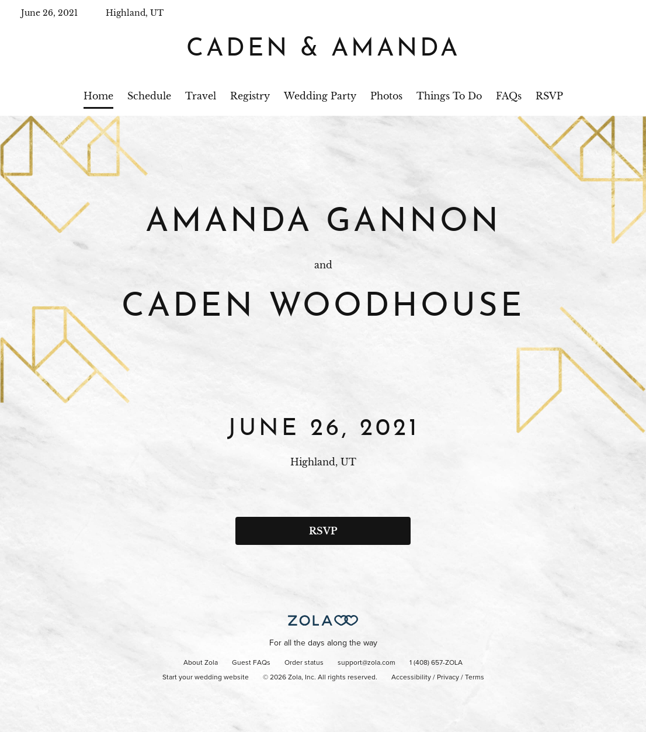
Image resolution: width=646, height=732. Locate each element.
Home (98, 96)
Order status (304, 663)
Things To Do (449, 96)
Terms (474, 677)
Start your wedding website (205, 677)
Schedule (149, 96)
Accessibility (411, 677)
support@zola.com (366, 663)
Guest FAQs (251, 663)
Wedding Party (320, 96)
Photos (386, 96)
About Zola (200, 663)
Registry (250, 96)
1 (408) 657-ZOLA (436, 663)
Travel (200, 96)
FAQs (509, 96)
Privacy (448, 677)
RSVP (549, 96)
